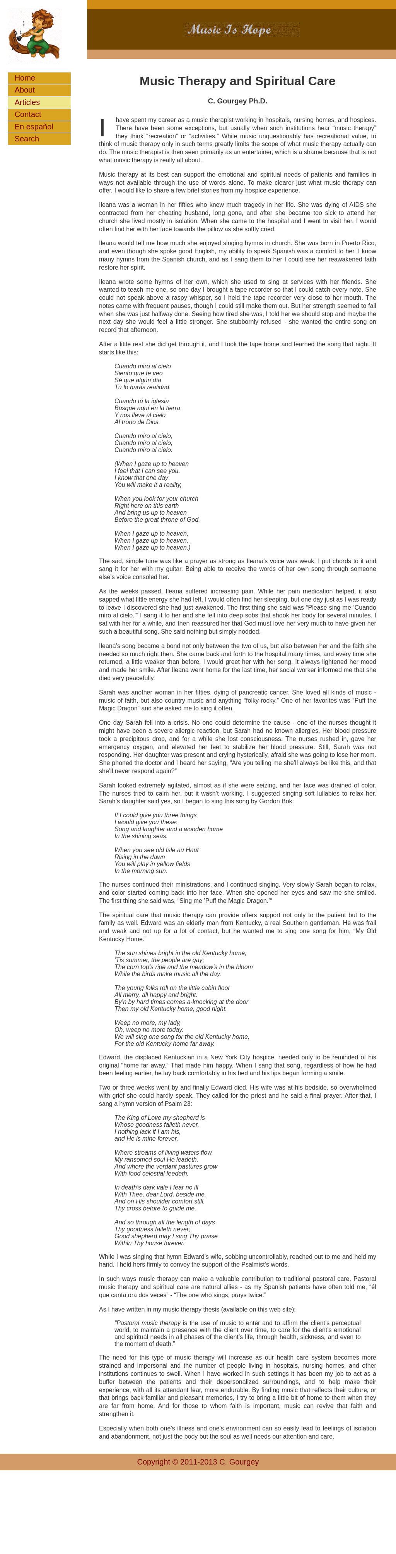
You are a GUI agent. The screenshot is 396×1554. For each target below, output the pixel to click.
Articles (27, 102)
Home (25, 78)
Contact (28, 114)
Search (27, 138)
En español (34, 126)
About (25, 90)
